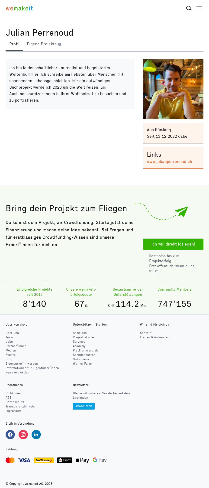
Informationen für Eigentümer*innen (32, 368)
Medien (11, 350)
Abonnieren (83, 406)
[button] (189, 8)
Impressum (13, 411)
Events (11, 355)
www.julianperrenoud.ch (169, 161)
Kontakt (146, 333)
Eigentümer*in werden (22, 364)
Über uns (12, 333)
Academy (79, 346)
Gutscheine (81, 359)
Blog (9, 359)
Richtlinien (14, 393)
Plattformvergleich (86, 350)
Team (9, 337)
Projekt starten (84, 337)
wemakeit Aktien (17, 372)
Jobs (9, 342)
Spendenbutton (84, 355)
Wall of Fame (82, 364)
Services (79, 342)
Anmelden (80, 333)
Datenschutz (15, 402)
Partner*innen (16, 346)
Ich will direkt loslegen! (173, 244)
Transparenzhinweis (20, 406)
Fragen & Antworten (154, 337)
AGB (9, 398)
